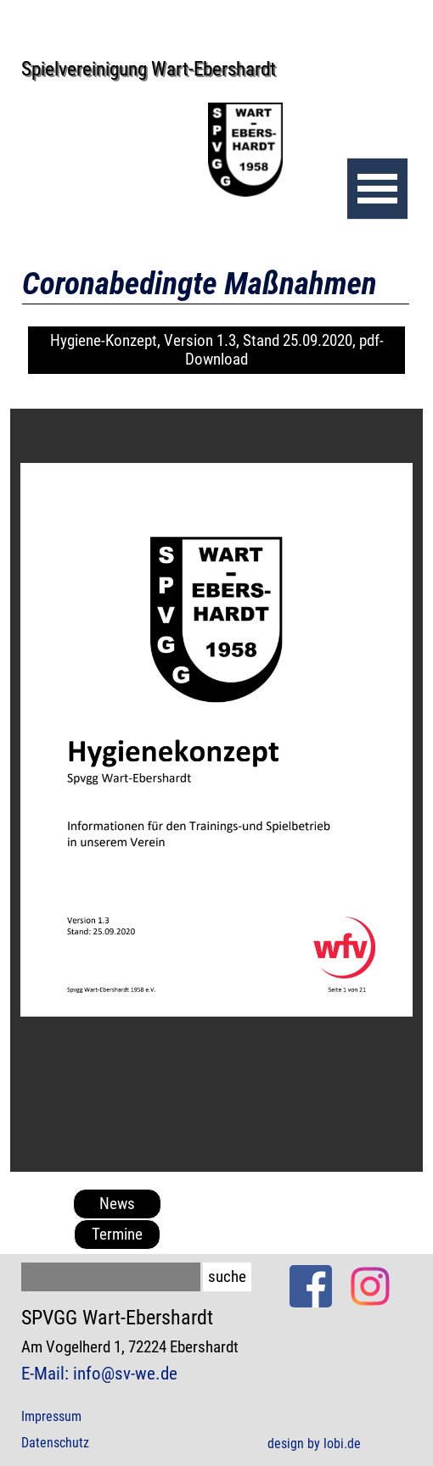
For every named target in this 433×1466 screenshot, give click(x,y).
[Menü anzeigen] (377, 189)
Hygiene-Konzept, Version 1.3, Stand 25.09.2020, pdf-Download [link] (217, 350)
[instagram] (370, 1286)
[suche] (110, 1277)
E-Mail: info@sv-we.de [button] (99, 1373)
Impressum (51, 1416)
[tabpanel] (135, 1346)
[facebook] (311, 1286)
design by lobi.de (314, 1443)
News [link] (117, 1204)
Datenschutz (55, 1443)
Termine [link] (117, 1234)
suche (227, 1277)
